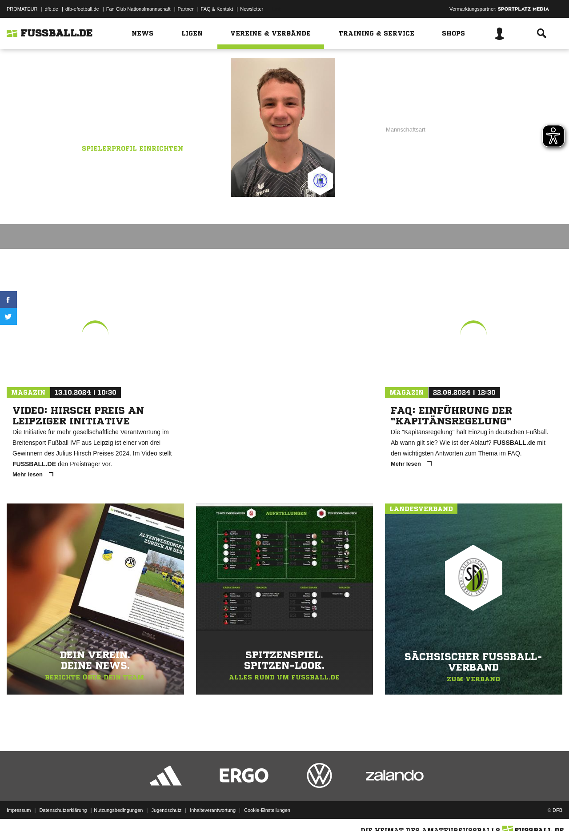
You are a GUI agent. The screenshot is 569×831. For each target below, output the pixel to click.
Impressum (19, 810)
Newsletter (251, 9)
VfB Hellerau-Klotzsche (133, 119)
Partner (186, 9)
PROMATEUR (22, 9)
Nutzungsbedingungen (118, 810)
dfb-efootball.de (82, 9)
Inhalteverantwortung (213, 810)
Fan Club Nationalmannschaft (138, 9)
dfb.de (51, 9)
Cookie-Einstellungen (267, 810)
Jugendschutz (166, 810)
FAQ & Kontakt (217, 9)
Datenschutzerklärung (63, 810)
